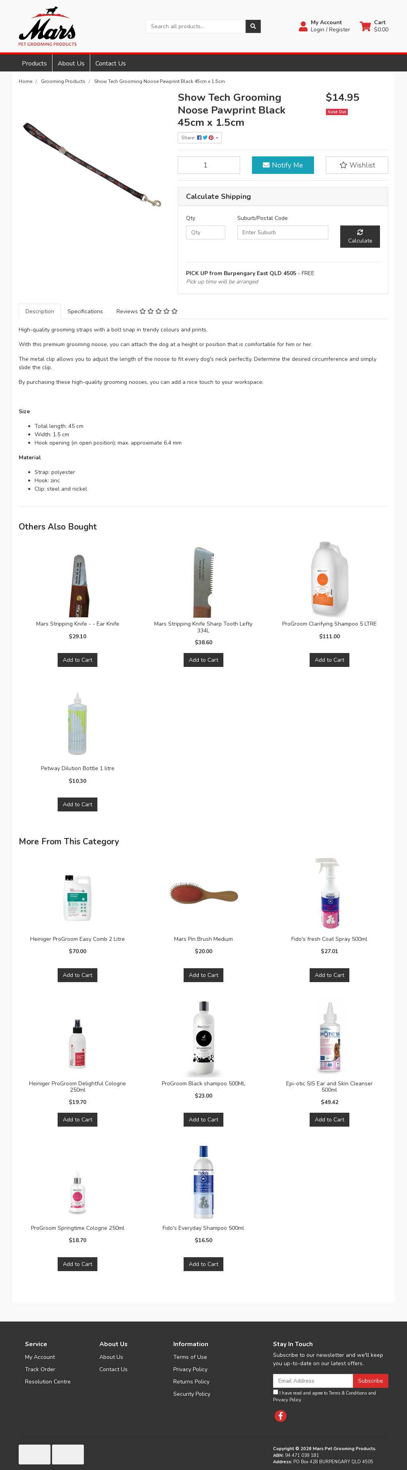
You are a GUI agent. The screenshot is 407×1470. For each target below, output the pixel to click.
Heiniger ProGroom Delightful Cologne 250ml (77, 1087)
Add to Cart (77, 660)
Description (39, 311)
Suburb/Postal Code (262, 218)
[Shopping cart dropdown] (374, 26)
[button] (324, 26)
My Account (40, 1357)
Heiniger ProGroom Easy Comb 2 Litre (77, 939)
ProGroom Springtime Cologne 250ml (77, 1228)
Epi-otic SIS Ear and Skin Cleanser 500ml (329, 1087)
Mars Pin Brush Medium (203, 939)
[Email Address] (313, 1381)
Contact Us (110, 63)
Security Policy (191, 1394)
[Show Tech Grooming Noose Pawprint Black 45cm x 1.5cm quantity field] (209, 165)
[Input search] (196, 26)
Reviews (147, 311)
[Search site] (253, 26)
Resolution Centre (48, 1381)
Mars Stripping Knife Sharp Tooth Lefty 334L (203, 627)
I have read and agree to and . (324, 1396)
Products (34, 63)
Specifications (85, 311)
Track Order (40, 1369)
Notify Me (283, 165)
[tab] (40, 311)
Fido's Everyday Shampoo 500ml (203, 1228)
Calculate (360, 237)
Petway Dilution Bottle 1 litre (77, 768)
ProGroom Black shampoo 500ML (203, 1083)
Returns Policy (191, 1381)
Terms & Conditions (348, 1393)
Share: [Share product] (198, 138)
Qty (190, 218)
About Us (71, 63)
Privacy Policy (190, 1369)
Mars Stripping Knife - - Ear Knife (77, 624)
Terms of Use (190, 1357)
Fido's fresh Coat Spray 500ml (329, 939)
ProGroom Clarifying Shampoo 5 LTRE (329, 624)
